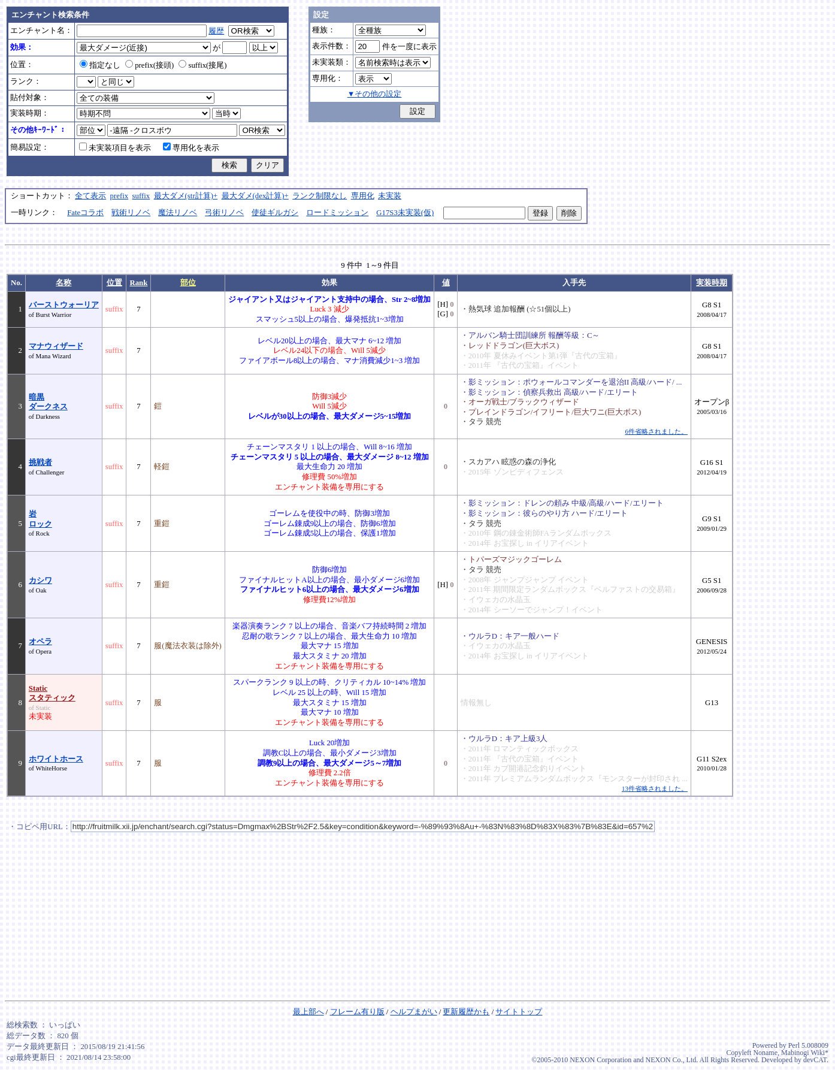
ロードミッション (337, 212)
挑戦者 (40, 462)
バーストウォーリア (64, 305)
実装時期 (711, 283)
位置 (114, 283)
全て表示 (90, 196)
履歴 (216, 31)
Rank (138, 283)
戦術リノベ (130, 212)
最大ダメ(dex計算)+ (255, 196)
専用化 (362, 196)
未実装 (389, 196)
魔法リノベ (177, 212)
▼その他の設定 (374, 94)
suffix (141, 196)
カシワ (40, 580)
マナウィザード (56, 346)
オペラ (40, 641)
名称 (63, 283)
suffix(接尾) (202, 65)
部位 (188, 283)
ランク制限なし (319, 196)
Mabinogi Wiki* (804, 1052)
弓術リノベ (224, 212)
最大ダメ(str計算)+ (186, 196)
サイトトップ (518, 1012)
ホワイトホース (56, 759)
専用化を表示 (191, 148)
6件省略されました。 (656, 431)
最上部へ (308, 1012)
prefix (119, 196)
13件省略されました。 (655, 788)
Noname (765, 1052)
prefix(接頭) (149, 65)
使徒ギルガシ (275, 212)
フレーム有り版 (357, 1012)
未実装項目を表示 (115, 148)
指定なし (100, 65)
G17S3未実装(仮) (405, 212)
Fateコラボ (85, 212)
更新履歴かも (466, 1012)
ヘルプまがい (414, 1012)
